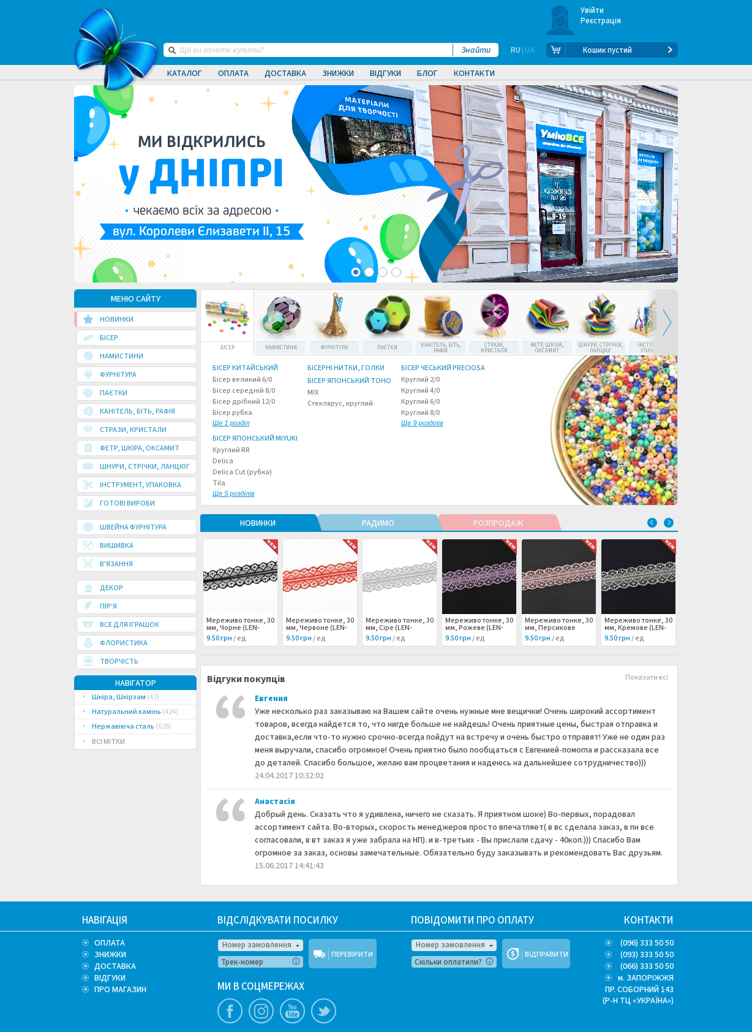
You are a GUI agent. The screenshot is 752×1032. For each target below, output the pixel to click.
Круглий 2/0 (420, 380)
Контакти (474, 73)
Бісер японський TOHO (349, 381)
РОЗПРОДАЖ (498, 523)
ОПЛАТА (109, 943)
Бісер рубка (232, 419)
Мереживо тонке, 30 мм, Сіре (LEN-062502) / (400, 628)
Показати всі (646, 677)
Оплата (233, 73)
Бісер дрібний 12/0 (243, 402)
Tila (233, 489)
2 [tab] (369, 272)
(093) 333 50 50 (647, 954)
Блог (427, 73)
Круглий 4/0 (420, 391)
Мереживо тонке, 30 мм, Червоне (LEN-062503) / (320, 628)
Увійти (592, 10)
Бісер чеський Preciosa (443, 368)
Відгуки (385, 73)
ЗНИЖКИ (110, 954)
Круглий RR (231, 450)
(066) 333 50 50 (647, 966)
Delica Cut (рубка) (242, 472)
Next (661, 322)
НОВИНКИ (258, 523)
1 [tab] (356, 272)
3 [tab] (383, 272)
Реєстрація (601, 21)
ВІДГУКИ (110, 978)
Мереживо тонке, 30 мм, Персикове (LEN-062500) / (559, 628)
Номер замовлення (256, 944)
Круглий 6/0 (420, 402)
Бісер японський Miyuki (255, 438)
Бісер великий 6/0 (242, 380)
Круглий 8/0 (422, 419)
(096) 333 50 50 (647, 943)
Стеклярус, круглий (340, 404)
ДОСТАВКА (115, 966)
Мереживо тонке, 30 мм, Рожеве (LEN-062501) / (479, 628)
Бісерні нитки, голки (346, 368)
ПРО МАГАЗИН (120, 989)
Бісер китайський (245, 368)
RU (516, 50)
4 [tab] (396, 272)
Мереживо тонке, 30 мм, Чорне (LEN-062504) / (240, 628)
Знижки (338, 73)
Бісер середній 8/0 (243, 391)
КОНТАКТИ (649, 920)
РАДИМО (378, 523)
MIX (312, 393)
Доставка (285, 73)
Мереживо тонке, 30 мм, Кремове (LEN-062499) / (638, 628)
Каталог (184, 73)
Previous (652, 523)
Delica (222, 461)
